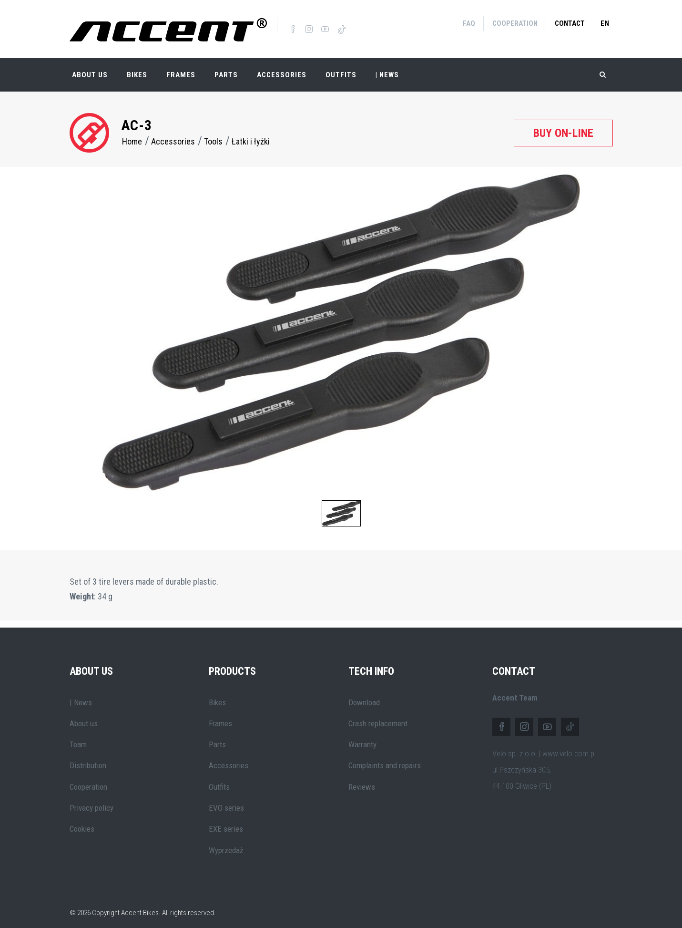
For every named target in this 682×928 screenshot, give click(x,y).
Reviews (361, 779)
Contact (570, 23)
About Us (90, 66)
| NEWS (387, 66)
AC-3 (137, 117)
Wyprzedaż (226, 841)
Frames (180, 66)
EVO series (226, 799)
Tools (213, 133)
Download (364, 694)
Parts (226, 66)
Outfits (341, 66)
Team (78, 736)
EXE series (226, 820)
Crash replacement (377, 715)
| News (81, 694)
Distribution (88, 757)
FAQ (469, 23)
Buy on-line (563, 124)
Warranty (362, 736)
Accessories (281, 66)
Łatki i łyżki (251, 133)
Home (132, 133)
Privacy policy (91, 799)
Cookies (82, 820)
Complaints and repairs (384, 757)
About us (84, 715)
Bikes (137, 66)
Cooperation (515, 23)
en (605, 23)
